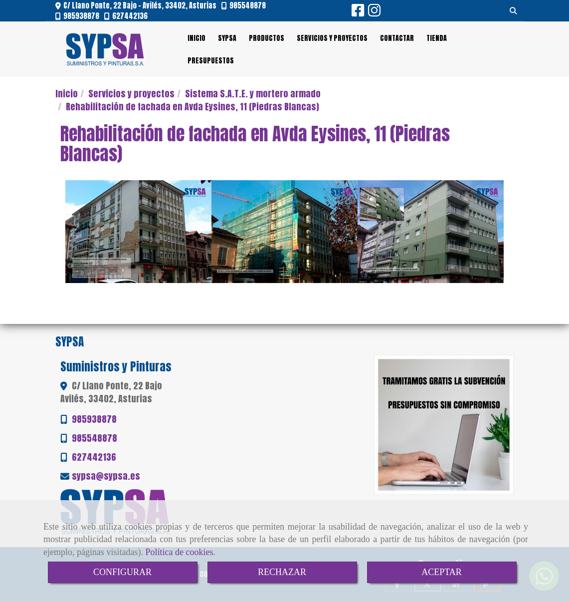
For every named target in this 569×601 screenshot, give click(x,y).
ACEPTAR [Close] (441, 572)
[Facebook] (358, 12)
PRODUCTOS (266, 38)
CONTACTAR (397, 38)
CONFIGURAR (122, 572)
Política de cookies (179, 552)
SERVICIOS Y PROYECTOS (332, 38)
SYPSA (227, 38)
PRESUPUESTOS (211, 60)
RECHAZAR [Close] (282, 572)
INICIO (196, 38)
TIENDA (436, 38)
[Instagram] (374, 12)
